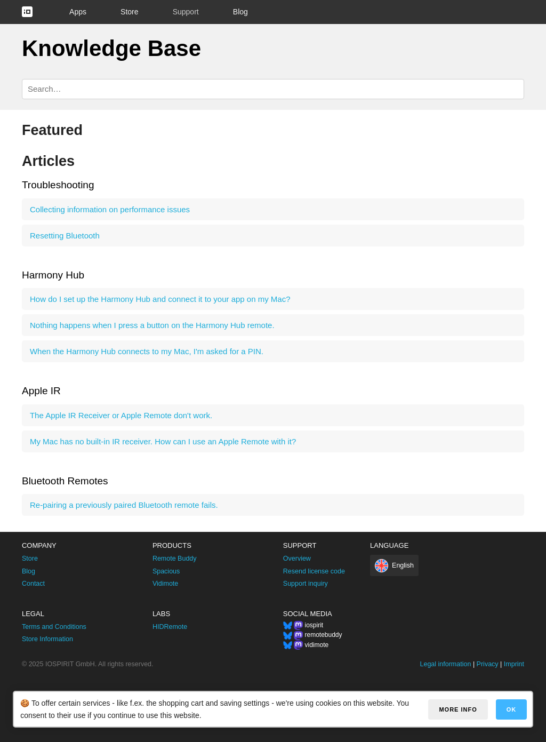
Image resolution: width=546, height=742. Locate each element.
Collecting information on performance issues (110, 209)
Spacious (166, 571)
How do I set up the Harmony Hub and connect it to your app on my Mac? (160, 299)
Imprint (514, 664)
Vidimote (165, 583)
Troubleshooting (58, 184)
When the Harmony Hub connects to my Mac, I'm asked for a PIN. (146, 351)
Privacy (488, 664)
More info (458, 709)
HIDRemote (169, 627)
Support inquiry (305, 583)
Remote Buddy (174, 558)
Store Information (47, 639)
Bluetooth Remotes (65, 480)
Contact (33, 583)
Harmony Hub (53, 275)
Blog (240, 11)
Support (186, 11)
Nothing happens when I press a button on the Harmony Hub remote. (152, 325)
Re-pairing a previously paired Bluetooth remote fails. (124, 504)
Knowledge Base (111, 48)
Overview (297, 558)
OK (512, 709)
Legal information (445, 664)
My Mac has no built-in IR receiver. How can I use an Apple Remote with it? (163, 441)
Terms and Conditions (54, 627)
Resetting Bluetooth (65, 235)
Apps (77, 11)
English (403, 565)
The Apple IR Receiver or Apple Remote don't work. (121, 415)
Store (129, 11)
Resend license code (314, 571)
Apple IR (41, 390)
